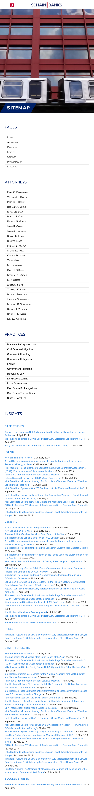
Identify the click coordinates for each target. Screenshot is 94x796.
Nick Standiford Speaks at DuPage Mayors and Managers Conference (39, 502)
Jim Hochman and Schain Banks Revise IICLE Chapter (32, 538)
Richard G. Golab (16, 221)
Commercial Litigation (19, 359)
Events (10, 452)
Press (9, 628)
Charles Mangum (16, 255)
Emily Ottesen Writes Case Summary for (36, 445)
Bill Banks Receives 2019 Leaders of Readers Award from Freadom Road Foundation (47, 505)
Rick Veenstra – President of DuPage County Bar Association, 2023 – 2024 (42, 605)
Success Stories (17, 778)
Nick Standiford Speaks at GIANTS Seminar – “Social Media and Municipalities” (44, 488)
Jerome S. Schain (15, 284)
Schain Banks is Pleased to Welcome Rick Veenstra (30, 622)
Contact (11, 157)
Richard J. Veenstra (17, 309)
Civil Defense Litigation (20, 349)
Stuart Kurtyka (15, 250)
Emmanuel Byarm (15, 211)
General (11, 521)
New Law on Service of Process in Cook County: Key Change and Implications (43, 561)
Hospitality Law (15, 373)
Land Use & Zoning (17, 378)
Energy (11, 364)
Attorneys (12, 142)
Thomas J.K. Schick (17, 289)
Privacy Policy (14, 162)
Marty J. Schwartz (17, 294)
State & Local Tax (17, 398)
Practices (12, 147)
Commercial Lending (18, 354)
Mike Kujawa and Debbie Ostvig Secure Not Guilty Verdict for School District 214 (45, 439)
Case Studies (14, 426)
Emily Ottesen (14, 280)
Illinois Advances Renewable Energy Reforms (27, 527)
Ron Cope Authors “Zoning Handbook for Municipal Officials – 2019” (39, 735)
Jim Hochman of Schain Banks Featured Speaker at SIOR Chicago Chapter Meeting (46, 548)
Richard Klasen (15, 241)
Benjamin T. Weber (16, 314)
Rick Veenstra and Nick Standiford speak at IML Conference (34, 602)
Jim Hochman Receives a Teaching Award (26, 612)
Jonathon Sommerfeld (18, 299)
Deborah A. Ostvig (17, 275)
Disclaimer (12, 166)
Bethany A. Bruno (16, 207)
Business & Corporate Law (22, 344)
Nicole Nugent (14, 265)
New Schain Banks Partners (18, 457)
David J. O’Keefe (15, 270)
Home (10, 137)
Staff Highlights (17, 647)
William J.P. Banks (17, 197)
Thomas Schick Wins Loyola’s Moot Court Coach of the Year (35, 534)
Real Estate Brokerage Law (22, 388)
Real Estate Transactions (21, 393)
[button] (82, 4)
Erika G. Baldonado (17, 192)
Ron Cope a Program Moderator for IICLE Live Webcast (32, 474)
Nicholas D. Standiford (19, 304)
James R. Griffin (15, 226)
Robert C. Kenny (15, 236)
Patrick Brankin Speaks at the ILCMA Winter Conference (32, 478)
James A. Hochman (16, 231)
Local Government (17, 383)
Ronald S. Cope (15, 216)
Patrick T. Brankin (16, 202)
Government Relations (19, 368)
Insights (11, 152)
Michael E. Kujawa (16, 246)
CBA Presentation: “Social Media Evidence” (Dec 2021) (32, 708)
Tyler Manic (13, 260)
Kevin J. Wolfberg (16, 319)
